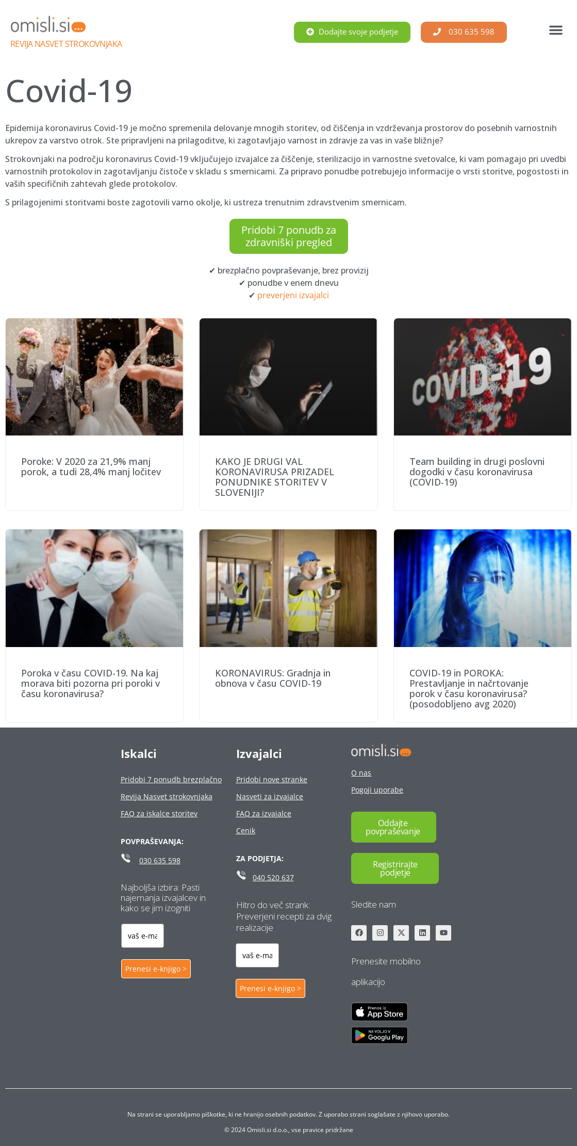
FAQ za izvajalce (263, 813)
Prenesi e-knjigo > (156, 969)
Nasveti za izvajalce (269, 796)
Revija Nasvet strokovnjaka (66, 44)
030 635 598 (159, 860)
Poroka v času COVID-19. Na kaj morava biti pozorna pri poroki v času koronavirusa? (90, 683)
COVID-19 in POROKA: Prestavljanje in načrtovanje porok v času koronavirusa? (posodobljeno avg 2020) (469, 688)
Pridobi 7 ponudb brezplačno (171, 779)
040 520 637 (273, 877)
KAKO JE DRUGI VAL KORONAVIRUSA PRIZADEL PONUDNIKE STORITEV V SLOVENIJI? (274, 476)
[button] (556, 30)
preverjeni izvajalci (293, 295)
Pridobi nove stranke (271, 779)
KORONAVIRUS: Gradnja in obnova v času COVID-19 (273, 678)
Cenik (245, 830)
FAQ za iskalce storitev (159, 813)
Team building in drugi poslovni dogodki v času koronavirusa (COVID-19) (477, 471)
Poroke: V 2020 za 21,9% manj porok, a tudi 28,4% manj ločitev (91, 466)
